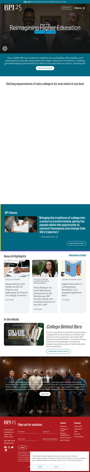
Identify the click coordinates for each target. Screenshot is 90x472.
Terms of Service (22, 461)
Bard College (64, 440)
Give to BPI (78, 426)
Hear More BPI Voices (76, 243)
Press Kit (77, 434)
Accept (39, 467)
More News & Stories (77, 255)
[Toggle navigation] (79, 8)
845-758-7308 (9, 441)
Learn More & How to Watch (58, 351)
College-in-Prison (64, 430)
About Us (63, 426)
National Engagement (64, 434)
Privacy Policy (79, 436)
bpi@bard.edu (9, 443)
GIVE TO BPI (45, 394)
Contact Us (78, 429)
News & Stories (65, 437)
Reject (56, 467)
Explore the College (45, 68)
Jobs (76, 431)
